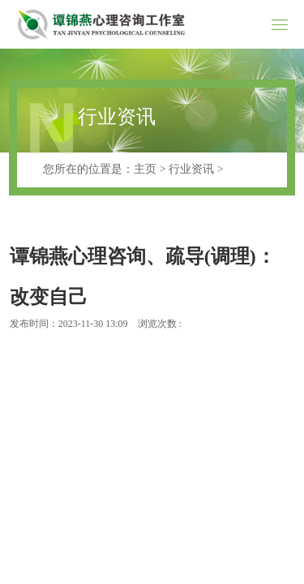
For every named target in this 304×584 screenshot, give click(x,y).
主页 (145, 169)
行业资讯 (191, 169)
